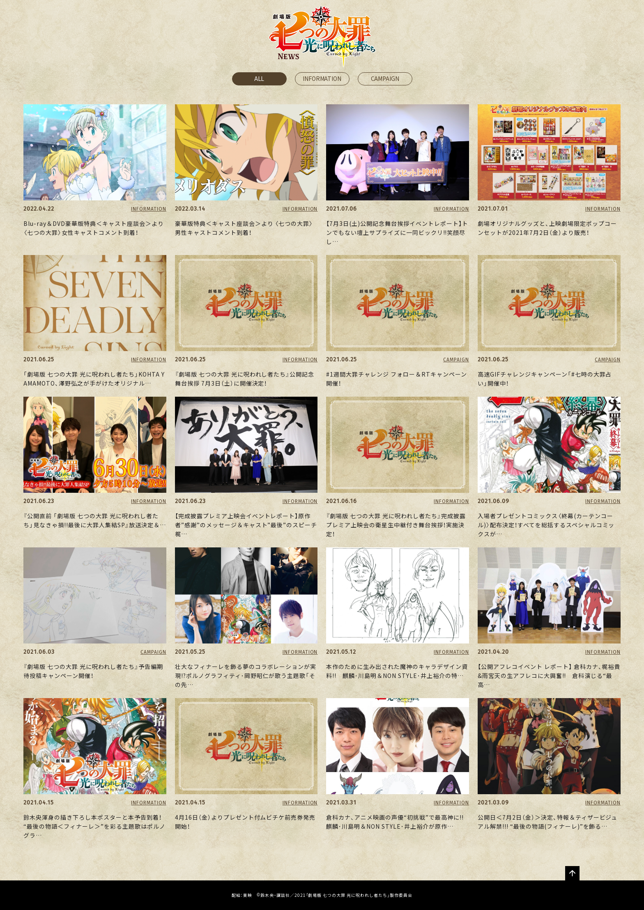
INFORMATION (322, 78)
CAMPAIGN (385, 78)
